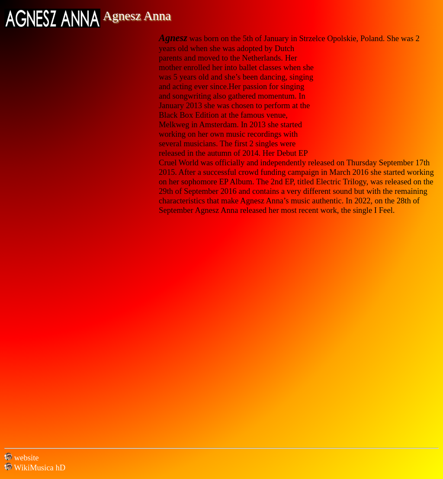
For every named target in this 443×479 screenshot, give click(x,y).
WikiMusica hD (34, 467)
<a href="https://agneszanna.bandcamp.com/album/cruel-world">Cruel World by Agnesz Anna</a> (134, 328)
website (25, 457)
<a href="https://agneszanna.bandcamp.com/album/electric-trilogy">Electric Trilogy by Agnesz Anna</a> (308, 328)
